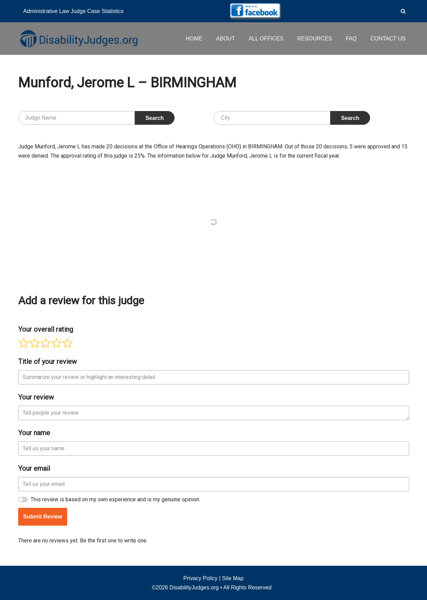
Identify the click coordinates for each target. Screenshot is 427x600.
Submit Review (42, 516)
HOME (194, 38)
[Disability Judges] (78, 38)
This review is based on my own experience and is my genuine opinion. (115, 499)
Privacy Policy (200, 578)
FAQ (351, 38)
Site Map (233, 578)
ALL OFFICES (266, 38)
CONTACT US (388, 38)
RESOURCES (314, 38)
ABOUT (225, 38)
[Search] (403, 11)
